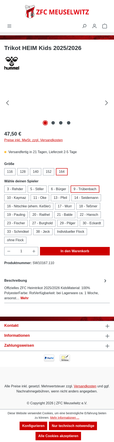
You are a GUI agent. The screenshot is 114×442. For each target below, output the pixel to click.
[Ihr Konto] (94, 26)
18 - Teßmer (88, 206)
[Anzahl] (21, 251)
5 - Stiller (37, 189)
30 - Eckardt (92, 223)
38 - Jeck (43, 231)
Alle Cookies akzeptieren (58, 436)
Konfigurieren (33, 426)
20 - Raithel (41, 214)
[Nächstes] (106, 103)
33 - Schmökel (18, 231)
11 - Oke (39, 198)
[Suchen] (84, 26)
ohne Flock (15, 240)
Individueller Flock (70, 231)
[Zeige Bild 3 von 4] (61, 123)
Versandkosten (85, 386)
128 (23, 171)
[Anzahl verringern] (8, 251)
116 (10, 171)
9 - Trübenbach (85, 189)
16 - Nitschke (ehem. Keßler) (29, 206)
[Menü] (9, 26)
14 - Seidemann (86, 198)
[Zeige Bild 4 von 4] (68, 123)
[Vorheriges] (7, 103)
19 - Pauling (16, 214)
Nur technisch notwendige (73, 426)
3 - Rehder (15, 189)
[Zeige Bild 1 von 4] (45, 123)
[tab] (56, 289)
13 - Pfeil (60, 198)
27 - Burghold (42, 223)
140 (35, 171)
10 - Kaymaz (16, 198)
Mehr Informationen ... (64, 417)
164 (62, 171)
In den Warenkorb (75, 251)
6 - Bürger (58, 189)
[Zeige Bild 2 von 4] (53, 123)
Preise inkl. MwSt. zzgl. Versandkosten (33, 140)
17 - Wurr (65, 206)
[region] (57, 103)
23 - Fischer (16, 223)
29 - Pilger (68, 223)
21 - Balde (65, 214)
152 (48, 171)
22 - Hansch (89, 214)
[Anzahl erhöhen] (34, 251)
